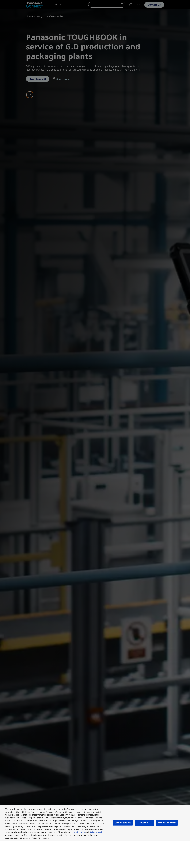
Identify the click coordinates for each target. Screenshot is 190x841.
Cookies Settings (123, 822)
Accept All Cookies (167, 822)
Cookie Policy (78, 832)
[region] (95, 823)
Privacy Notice (97, 832)
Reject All (144, 822)
